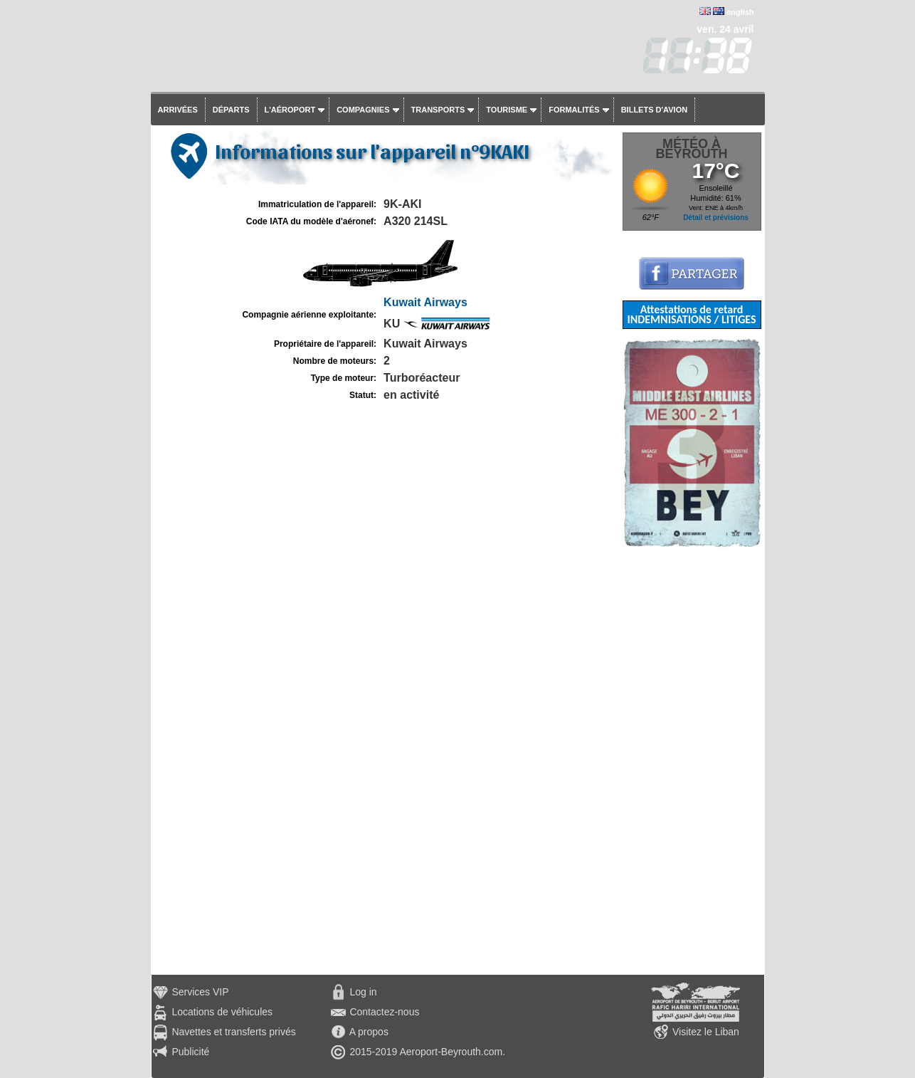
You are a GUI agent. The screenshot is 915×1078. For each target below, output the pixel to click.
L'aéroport (290, 109)
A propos (368, 1031)
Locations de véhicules (222, 1011)
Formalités (574, 109)
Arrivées (178, 109)
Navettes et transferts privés (233, 1031)
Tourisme (506, 109)
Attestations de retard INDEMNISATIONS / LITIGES (691, 314)
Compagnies (363, 109)
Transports (438, 109)
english (740, 12)
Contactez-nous (384, 1011)
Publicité (190, 1051)
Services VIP (199, 992)
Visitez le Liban (705, 1031)
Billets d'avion (654, 109)
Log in (362, 992)
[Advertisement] (692, 761)
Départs (231, 109)
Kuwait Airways (425, 302)
